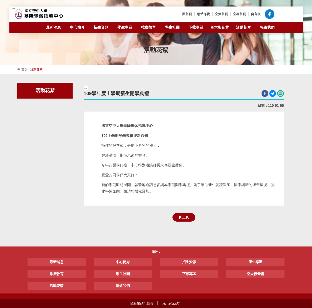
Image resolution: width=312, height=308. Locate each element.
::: (13, 9)
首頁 (24, 69)
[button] (281, 14)
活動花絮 (243, 27)
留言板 (256, 14)
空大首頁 (221, 14)
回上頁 (184, 217)
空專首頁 (239, 14)
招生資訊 (103, 27)
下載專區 (198, 27)
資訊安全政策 (172, 303)
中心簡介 (79, 27)
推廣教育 (148, 27)
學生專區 (127, 27)
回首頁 (187, 14)
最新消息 (55, 27)
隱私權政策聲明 (141, 303)
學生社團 (172, 27)
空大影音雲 (219, 27)
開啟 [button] (156, 252)
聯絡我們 (267, 27)
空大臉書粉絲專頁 (269, 14)
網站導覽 (203, 14)
